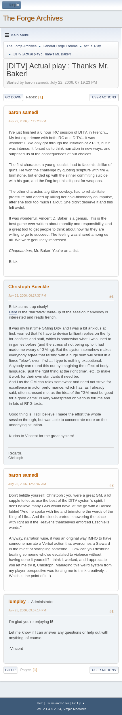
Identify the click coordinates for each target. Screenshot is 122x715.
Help (40, 703)
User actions (104, 97)
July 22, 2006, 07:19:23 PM (27, 121)
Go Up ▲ (78, 703)
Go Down (13, 97)
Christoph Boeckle (28, 286)
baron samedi (23, 112)
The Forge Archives (33, 18)
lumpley (17, 601)
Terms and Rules (57, 703)
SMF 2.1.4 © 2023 (48, 709)
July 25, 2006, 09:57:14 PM (27, 610)
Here (13, 312)
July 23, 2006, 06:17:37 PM (27, 295)
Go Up (10, 670)
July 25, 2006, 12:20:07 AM (27, 484)
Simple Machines (74, 709)
